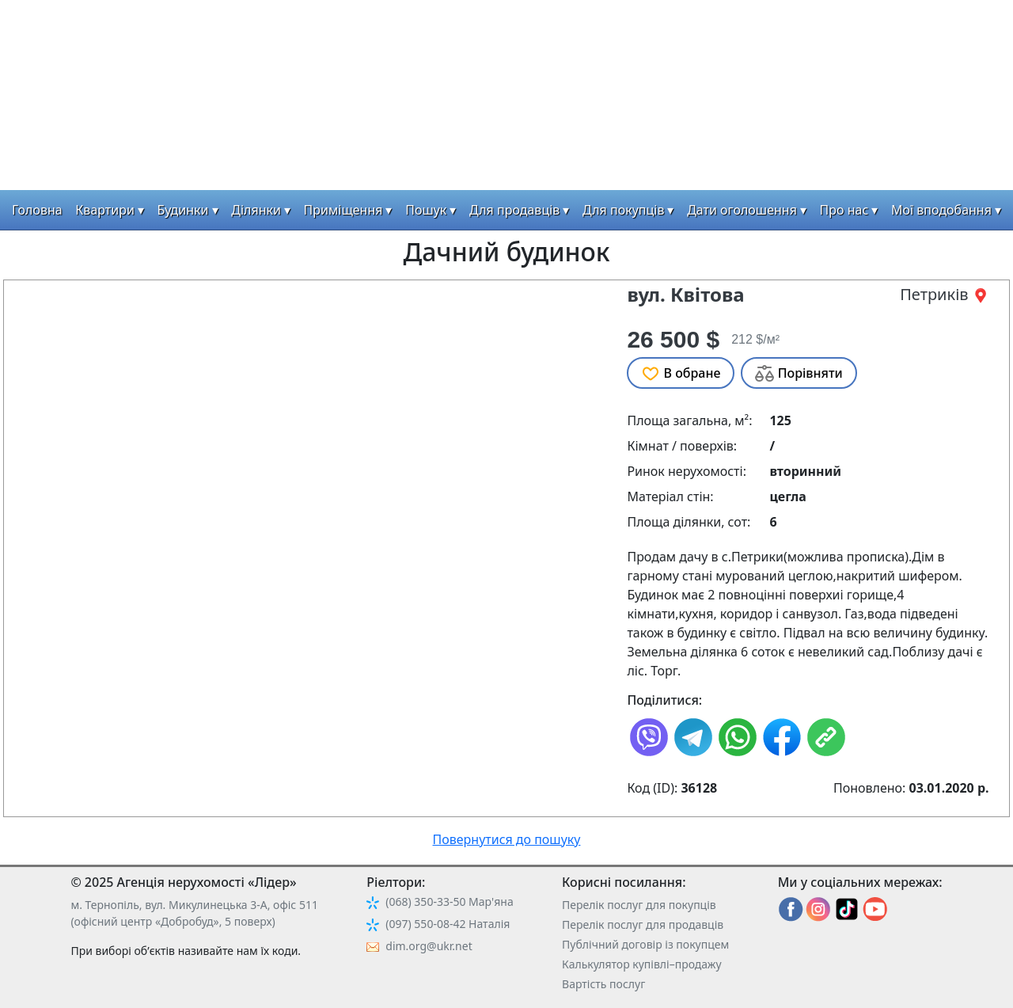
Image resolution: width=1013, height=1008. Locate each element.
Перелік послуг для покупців (639, 904)
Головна (37, 210)
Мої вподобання (941, 210)
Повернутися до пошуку (507, 839)
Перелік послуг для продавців (642, 924)
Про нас (844, 210)
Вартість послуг (603, 983)
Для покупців (623, 210)
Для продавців (514, 210)
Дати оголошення (742, 210)
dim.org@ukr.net (428, 945)
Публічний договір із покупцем (645, 944)
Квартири (105, 210)
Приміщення (343, 210)
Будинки (183, 210)
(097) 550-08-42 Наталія (447, 923)
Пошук (425, 210)
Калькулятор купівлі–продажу (642, 964)
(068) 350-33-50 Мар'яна (449, 901)
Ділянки (256, 210)
